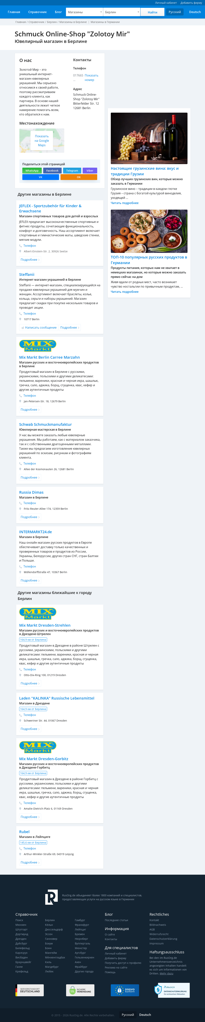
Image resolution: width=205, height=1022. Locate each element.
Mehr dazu (165, 973)
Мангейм (51, 952)
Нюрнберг (81, 939)
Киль (48, 962)
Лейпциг (80, 929)
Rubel (24, 831)
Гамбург (80, 920)
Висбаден (21, 957)
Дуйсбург (21, 943)
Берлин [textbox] (110, 12)
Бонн (48, 948)
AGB (152, 929)
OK (79, 177)
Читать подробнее (125, 203)
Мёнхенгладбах (55, 957)
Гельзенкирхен (84, 957)
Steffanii (26, 274)
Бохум (49, 943)
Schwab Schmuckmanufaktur (45, 424)
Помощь (110, 972)
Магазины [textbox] (75, 12)
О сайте (110, 934)
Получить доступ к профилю (123, 963)
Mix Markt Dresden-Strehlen (44, 625)
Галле (19, 966)
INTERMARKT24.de (35, 531)
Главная (20, 22)
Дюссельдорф (54, 929)
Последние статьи (116, 920)
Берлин (50, 920)
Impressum (156, 943)
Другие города (84, 971)
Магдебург (51, 966)
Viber (89, 170)
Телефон (27, 246)
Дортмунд (21, 934)
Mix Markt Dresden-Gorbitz (43, 758)
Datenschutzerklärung (163, 939)
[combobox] (84, 12)
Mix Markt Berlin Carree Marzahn (49, 357)
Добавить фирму (115, 958)
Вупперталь (82, 943)
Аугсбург (80, 952)
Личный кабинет (115, 953)
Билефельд (22, 948)
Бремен (80, 934)
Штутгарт (21, 929)
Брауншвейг (23, 962)
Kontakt (154, 920)
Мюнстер (81, 948)
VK (40, 177)
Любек (49, 971)
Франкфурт (82, 925)
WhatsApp (32, 170)
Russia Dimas (31, 492)
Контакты (111, 939)
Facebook (52, 170)
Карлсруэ (21, 952)
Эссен (48, 934)
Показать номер (91, 77)
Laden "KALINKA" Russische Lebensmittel (56, 698)
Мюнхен (20, 925)
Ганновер (51, 939)
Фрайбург (81, 966)
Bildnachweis (157, 925)
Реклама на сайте (116, 967)
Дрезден (20, 939)
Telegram (72, 170)
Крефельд (21, 971)
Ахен (78, 962)
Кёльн (49, 925)
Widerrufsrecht (159, 934)
